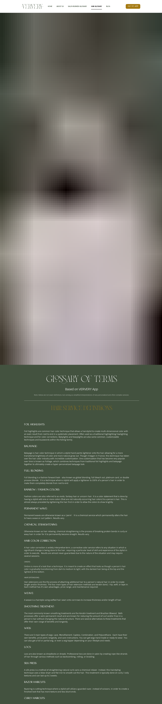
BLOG (108, 6)
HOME (50, 6)
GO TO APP (133, 6)
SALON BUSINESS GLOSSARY (77, 6)
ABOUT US (60, 6)
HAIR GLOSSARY (96, 6)
